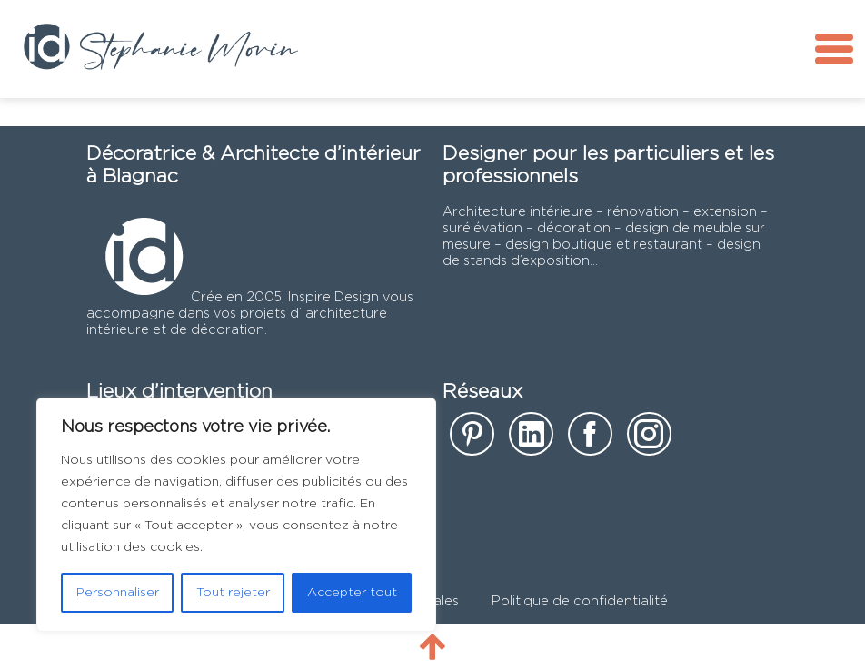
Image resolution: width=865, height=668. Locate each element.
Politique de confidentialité (580, 601)
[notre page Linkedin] (531, 440)
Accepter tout (352, 592)
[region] (236, 515)
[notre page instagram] (649, 440)
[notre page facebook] (590, 440)
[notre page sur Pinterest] (472, 440)
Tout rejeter (233, 592)
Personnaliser (117, 592)
